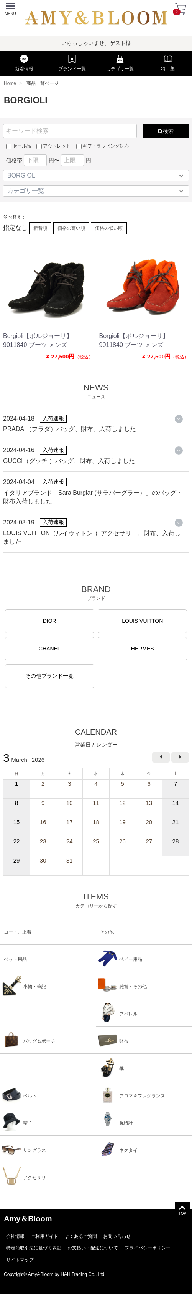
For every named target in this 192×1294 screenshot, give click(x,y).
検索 (166, 131)
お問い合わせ (117, 1236)
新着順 (40, 228)
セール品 (18, 146)
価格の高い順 (71, 228)
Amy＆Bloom (28, 1218)
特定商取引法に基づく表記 (33, 1248)
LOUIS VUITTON (142, 621)
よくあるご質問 (81, 1236)
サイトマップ (20, 1259)
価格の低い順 (109, 228)
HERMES (142, 648)
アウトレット (53, 146)
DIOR (49, 621)
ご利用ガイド (44, 1236)
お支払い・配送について (92, 1248)
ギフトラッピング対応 (102, 146)
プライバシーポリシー (148, 1248)
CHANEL (50, 648)
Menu (9, 6)
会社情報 (15, 1236)
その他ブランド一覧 (49, 676)
